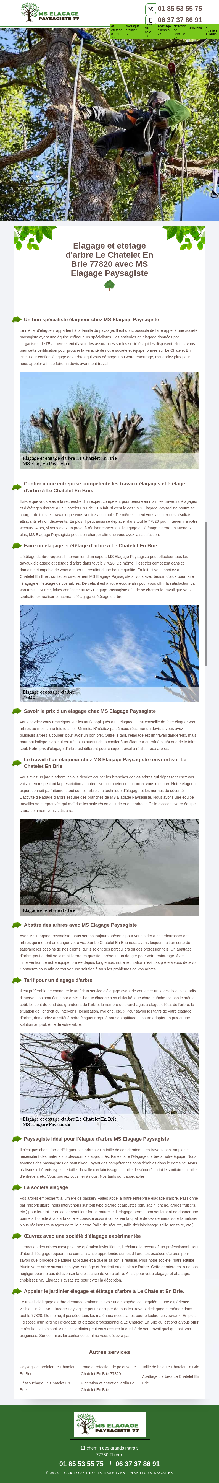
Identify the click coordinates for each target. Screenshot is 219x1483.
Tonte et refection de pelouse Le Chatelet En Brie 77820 (108, 1370)
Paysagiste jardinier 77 (133, 30)
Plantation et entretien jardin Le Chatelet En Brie (107, 1386)
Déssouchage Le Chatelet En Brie (45, 1386)
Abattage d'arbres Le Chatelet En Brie (170, 1379)
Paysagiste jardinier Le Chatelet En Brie (47, 1370)
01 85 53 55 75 (180, 8)
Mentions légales (151, 1473)
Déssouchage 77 (196, 30)
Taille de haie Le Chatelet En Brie (170, 1367)
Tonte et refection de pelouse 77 (180, 30)
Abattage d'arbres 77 (164, 30)
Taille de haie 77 (148, 30)
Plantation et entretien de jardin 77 (211, 30)
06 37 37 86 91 (180, 20)
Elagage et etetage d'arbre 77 (117, 30)
